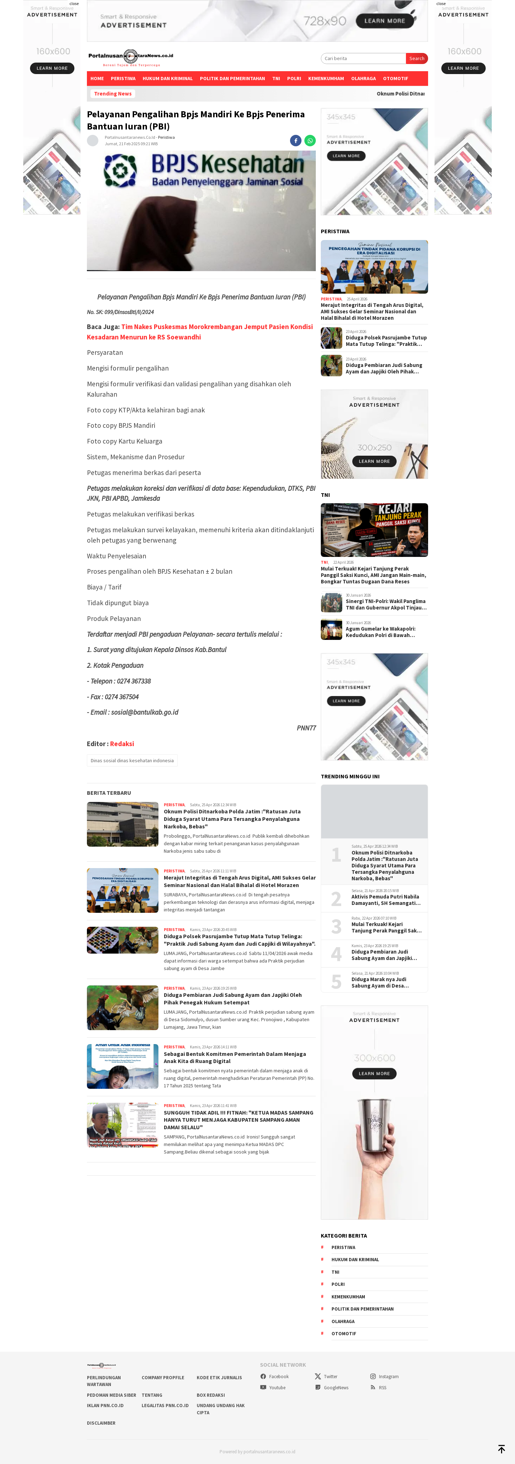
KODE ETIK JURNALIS (219, 1378)
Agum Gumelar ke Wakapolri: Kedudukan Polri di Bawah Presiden (381, 632)
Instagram (384, 1377)
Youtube (272, 1388)
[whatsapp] (310, 140)
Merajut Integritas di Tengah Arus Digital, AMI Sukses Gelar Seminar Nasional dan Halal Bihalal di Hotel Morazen (239, 881)
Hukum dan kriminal (168, 78)
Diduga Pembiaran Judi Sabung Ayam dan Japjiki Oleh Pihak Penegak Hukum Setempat (233, 998)
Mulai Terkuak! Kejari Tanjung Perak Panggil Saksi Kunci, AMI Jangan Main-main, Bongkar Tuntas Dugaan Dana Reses (373, 575)
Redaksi (122, 743)
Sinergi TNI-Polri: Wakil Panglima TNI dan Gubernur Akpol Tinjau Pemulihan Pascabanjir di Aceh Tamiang (386, 604)
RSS (378, 1388)
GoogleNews (331, 1388)
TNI (276, 78)
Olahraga (363, 78)
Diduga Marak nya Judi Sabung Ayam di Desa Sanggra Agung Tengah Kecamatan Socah (380, 982)
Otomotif (395, 78)
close (74, 3)
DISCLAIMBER (101, 1423)
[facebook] (295, 140)
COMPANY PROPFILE (163, 1378)
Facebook (274, 1377)
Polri (294, 78)
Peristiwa (123, 78)
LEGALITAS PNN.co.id (165, 1405)
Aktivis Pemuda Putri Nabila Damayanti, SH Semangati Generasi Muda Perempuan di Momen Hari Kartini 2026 (385, 899)
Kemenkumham (326, 78)
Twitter (326, 1377)
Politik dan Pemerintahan (232, 78)
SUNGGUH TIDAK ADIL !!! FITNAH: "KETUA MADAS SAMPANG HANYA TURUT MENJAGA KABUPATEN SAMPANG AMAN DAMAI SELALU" (239, 1120)
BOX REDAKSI (211, 1395)
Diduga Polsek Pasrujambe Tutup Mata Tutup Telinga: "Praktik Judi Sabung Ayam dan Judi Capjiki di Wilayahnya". (239, 939)
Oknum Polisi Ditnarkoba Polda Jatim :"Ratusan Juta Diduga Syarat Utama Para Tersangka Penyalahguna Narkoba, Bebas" (233, 819)
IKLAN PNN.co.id (105, 1405)
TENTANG (152, 1395)
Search (417, 58)
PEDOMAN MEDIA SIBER (111, 1395)
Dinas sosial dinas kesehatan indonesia (132, 760)
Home (97, 78)
